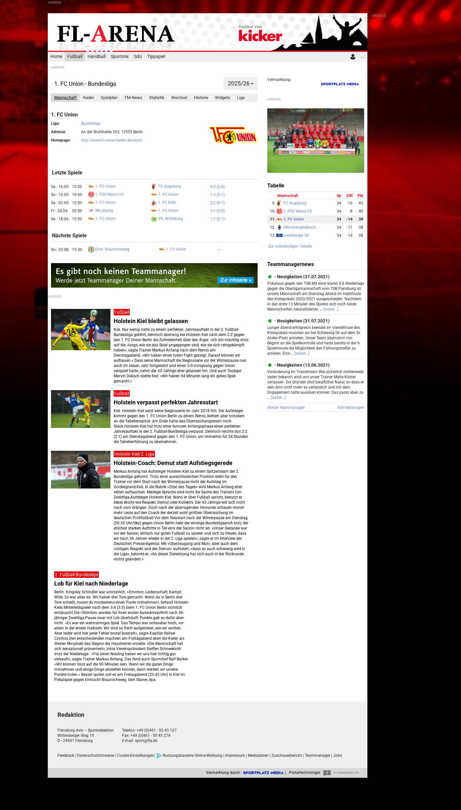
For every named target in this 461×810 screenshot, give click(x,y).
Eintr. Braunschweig (108, 249)
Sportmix (120, 56)
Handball (96, 56)
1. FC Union (102, 186)
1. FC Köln (163, 202)
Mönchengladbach (296, 227)
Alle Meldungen (350, 407)
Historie (201, 97)
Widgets (222, 97)
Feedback (65, 755)
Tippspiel (156, 56)
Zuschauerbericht (286, 755)
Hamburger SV (292, 235)
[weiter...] (330, 309)
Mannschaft (65, 97)
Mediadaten (258, 755)
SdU (138, 56)
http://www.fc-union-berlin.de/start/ (112, 140)
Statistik (156, 97)
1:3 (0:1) (217, 195)
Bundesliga (90, 123)
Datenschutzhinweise (95, 755)
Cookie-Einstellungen (135, 755)
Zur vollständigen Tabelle (290, 246)
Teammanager (317, 755)
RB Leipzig (100, 210)
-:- (219, 249)
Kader (88, 97)
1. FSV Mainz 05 (106, 194)
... (363, 56)
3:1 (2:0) (217, 211)
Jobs (337, 755)
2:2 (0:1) (217, 203)
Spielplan (109, 97)
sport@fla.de (146, 740)
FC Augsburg (166, 186)
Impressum (235, 755)
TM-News (133, 97)
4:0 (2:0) (217, 186)
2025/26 (240, 83)
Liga (241, 97)
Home (56, 56)
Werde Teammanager (286, 407)
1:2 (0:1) (217, 219)
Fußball (74, 56)
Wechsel (179, 97)
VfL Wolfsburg (167, 218)
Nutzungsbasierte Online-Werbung (189, 755)
